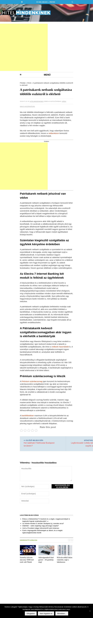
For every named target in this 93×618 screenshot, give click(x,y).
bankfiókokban (28, 415)
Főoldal (22, 83)
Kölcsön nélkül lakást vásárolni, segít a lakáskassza (64, 560)
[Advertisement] (43, 47)
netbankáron (53, 133)
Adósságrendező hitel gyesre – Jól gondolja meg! (46, 560)
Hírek (29, 83)
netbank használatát (60, 347)
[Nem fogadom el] (90, 611)
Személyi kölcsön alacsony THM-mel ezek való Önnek (27, 560)
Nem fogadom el (46, 613)
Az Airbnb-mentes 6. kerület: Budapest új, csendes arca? (43, 523)
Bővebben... (61, 613)
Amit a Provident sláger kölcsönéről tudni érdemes (40, 528)
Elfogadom (31, 613)
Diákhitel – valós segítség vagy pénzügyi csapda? (40, 526)
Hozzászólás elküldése (62, 486)
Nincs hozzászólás (27, 106)
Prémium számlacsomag (32, 381)
